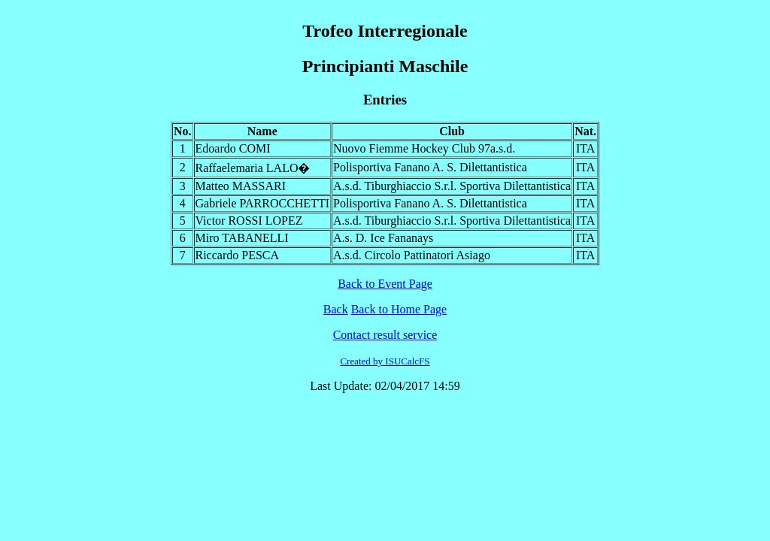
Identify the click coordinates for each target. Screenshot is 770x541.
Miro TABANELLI (242, 237)
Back (335, 309)
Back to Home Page (399, 309)
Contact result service (385, 334)
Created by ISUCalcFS (384, 361)
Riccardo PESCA (238, 255)
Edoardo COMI (233, 148)
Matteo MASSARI (241, 186)
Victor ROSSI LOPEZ (249, 220)
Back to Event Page (385, 283)
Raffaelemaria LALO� (253, 168)
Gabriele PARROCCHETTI (263, 203)
